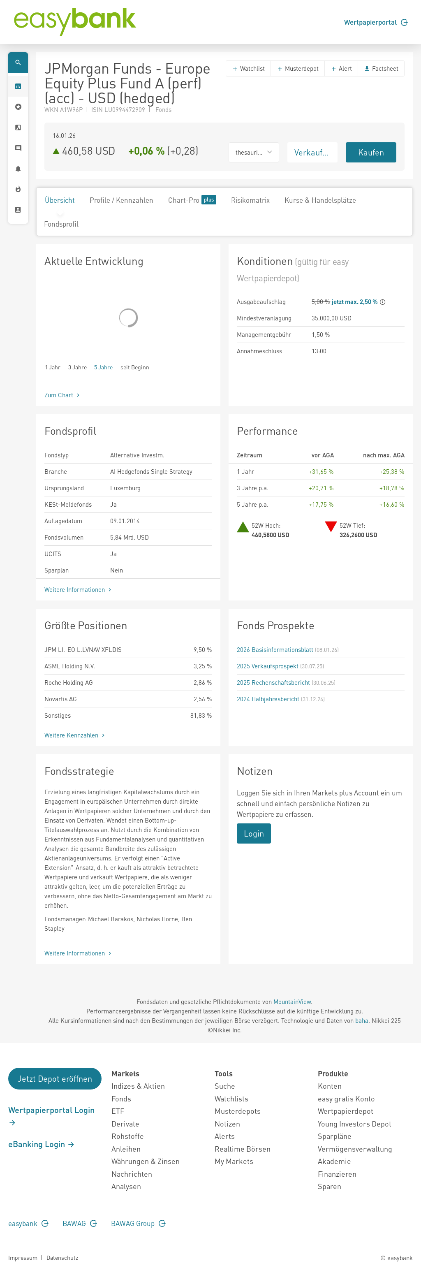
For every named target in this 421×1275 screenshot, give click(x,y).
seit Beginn (134, 367)
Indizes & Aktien (138, 1085)
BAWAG (79, 1223)
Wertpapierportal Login (51, 1115)
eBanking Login (41, 1143)
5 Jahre (103, 367)
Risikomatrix (250, 199)
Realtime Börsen (243, 1148)
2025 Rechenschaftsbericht (273, 682)
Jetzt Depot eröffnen (55, 1078)
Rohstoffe (127, 1136)
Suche (225, 1085)
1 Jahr (52, 367)
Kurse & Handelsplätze (320, 199)
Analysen (126, 1186)
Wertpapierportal (376, 21)
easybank (28, 1223)
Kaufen (371, 152)
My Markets (234, 1161)
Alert (341, 68)
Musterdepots (238, 1110)
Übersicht (60, 199)
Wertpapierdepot (345, 1110)
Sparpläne (335, 1136)
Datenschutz (62, 1257)
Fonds (121, 1098)
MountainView (292, 1001)
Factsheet (381, 68)
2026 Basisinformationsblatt (275, 649)
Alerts (225, 1136)
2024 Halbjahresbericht (268, 699)
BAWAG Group (138, 1223)
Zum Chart (62, 395)
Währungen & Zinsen (145, 1161)
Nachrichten (131, 1173)
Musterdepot (298, 68)
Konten (330, 1085)
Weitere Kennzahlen (75, 735)
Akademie (334, 1161)
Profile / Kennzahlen (121, 199)
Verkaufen (312, 152)
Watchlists (231, 1098)
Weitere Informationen (78, 589)
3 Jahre (77, 367)
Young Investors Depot (354, 1123)
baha (361, 1020)
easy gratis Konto (346, 1098)
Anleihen (126, 1148)
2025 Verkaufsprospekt (267, 666)
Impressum (22, 1257)
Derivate (125, 1123)
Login (254, 833)
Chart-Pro (192, 199)
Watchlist (248, 68)
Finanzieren (337, 1173)
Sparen (329, 1186)
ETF (117, 1110)
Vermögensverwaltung (355, 1148)
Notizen (227, 1123)
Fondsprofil (61, 223)
